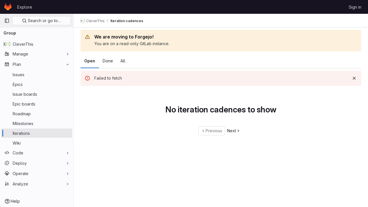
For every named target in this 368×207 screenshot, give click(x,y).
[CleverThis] (36, 44)
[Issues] (36, 74)
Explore (24, 7)
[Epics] (36, 84)
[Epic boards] (36, 103)
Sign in (355, 7)
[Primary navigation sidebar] (7, 20)
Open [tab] (89, 60)
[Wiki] (36, 142)
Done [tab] (108, 60)
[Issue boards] (36, 94)
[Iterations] (36, 133)
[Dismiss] (354, 78)
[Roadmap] (36, 113)
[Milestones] (36, 123)
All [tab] (122, 60)
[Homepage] (8, 7)
